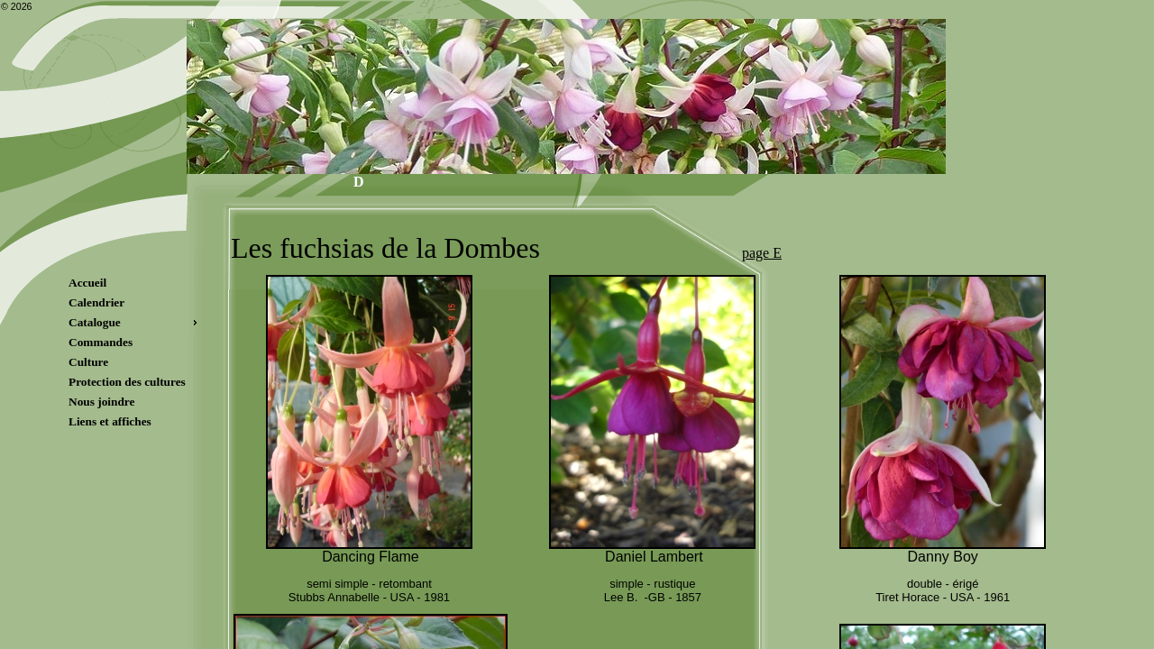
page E (762, 253)
